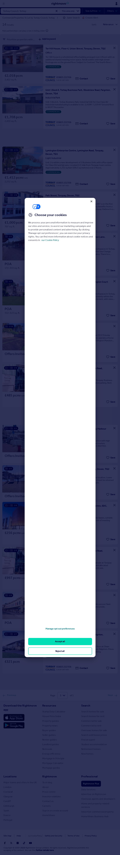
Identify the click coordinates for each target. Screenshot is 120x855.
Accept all (60, 641)
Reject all (60, 651)
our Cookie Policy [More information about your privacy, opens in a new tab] (50, 240)
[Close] (91, 201)
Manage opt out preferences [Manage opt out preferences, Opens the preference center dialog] (60, 628)
